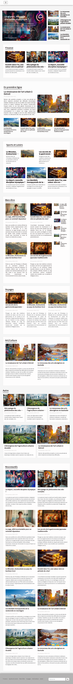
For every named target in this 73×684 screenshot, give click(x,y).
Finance (5, 679)
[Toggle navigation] (6, 2)
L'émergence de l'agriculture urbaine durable (65, 21)
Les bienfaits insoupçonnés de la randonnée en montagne (10, 130)
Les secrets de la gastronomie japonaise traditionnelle (61, 129)
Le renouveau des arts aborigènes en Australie (65, 13)
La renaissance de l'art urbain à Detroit (65, 28)
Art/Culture (35, 679)
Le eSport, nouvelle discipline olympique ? (17, 18)
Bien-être (22, 679)
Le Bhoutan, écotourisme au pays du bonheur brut (44, 129)
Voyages (28, 679)
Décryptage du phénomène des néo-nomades (35, 66)
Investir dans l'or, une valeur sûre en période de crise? (14, 66)
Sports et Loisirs (13, 679)
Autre (41, 679)
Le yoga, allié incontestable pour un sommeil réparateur (16, 218)
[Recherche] (57, 679)
